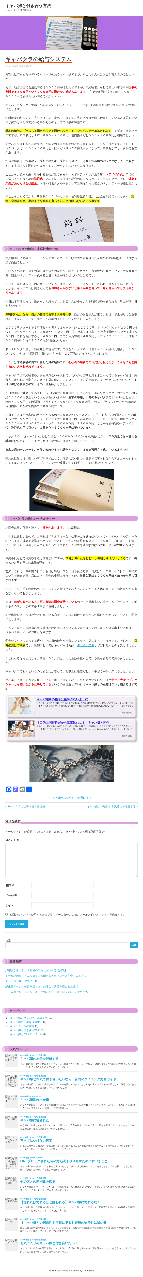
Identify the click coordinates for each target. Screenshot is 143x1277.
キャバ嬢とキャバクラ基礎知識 (29, 1017)
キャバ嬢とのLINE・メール (26, 1034)
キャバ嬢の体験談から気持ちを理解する (111, 806)
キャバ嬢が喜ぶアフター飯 (21, 981)
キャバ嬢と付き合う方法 (28, 5)
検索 (8, 940)
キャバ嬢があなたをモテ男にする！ (71, 797)
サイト (9, 905)
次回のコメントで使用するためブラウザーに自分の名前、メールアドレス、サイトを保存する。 (67, 914)
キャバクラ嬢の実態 (22, 1026)
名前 (9, 885)
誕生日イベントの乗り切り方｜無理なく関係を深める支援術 (41, 986)
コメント (12, 839)
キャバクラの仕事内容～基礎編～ (27, 806)
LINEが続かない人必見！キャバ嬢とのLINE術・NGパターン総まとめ (46, 991)
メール (11, 895)
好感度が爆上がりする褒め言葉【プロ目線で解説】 (36, 970)
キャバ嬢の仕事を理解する (19, 66)
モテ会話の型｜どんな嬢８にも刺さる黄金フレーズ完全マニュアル (45, 975)
